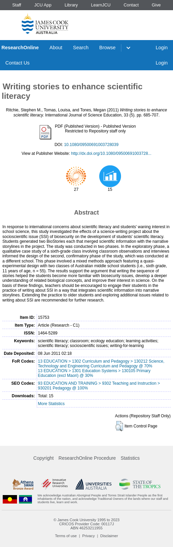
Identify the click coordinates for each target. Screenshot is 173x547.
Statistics (130, 458)
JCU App (43, 4)
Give (156, 4)
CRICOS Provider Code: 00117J (86, 524)
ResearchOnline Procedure (87, 458)
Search (81, 47)
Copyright (43, 458)
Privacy (88, 536)
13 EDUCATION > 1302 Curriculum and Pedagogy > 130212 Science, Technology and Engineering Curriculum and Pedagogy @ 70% (101, 363)
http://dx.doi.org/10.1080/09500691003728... (111, 153)
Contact (131, 4)
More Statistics (51, 403)
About (56, 47)
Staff (16, 4)
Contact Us (17, 63)
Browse (107, 47)
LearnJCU (101, 4)
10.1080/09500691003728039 (91, 144)
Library (71, 4)
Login (162, 47)
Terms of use (66, 536)
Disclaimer (109, 536)
